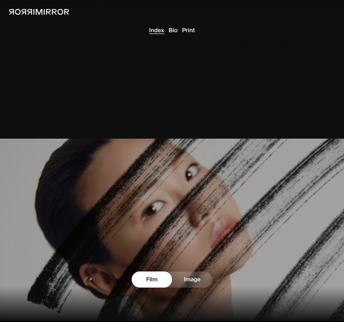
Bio (173, 30)
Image (192, 279)
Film (151, 279)
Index (156, 30)
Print (188, 30)
